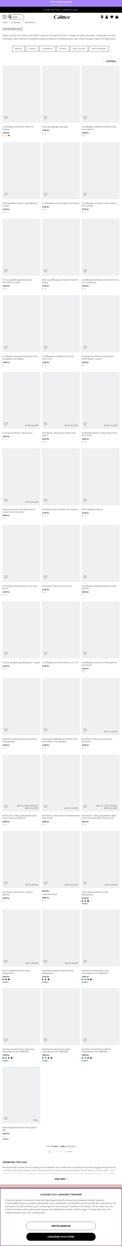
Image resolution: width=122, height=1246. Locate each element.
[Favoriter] (112, 17)
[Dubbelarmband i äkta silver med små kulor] (101, 408)
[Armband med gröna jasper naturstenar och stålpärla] (61, 1025)
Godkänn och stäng (61, 1236)
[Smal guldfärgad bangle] (61, 101)
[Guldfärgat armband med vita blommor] (61, 331)
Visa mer (61, 1179)
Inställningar (61, 1225)
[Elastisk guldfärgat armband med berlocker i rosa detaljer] (61, 714)
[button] (107, 17)
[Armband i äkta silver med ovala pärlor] (61, 408)
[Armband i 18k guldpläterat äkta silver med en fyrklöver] (21, 790)
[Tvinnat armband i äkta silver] (21, 408)
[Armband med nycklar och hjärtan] (61, 484)
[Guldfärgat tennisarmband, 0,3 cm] (61, 637)
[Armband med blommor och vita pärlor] (21, 561)
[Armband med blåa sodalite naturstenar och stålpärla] (101, 1025)
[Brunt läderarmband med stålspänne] (21, 946)
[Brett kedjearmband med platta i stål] (21, 1103)
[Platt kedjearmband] (101, 484)
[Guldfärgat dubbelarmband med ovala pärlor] (101, 101)
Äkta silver (79, 49)
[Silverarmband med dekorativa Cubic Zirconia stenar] (21, 484)
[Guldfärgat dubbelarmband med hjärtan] (101, 561)
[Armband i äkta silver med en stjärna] (21, 868)
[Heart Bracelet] (61, 868)
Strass (62, 49)
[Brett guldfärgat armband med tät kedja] (61, 255)
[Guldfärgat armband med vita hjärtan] (21, 101)
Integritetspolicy (13, 1212)
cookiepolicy (38, 1212)
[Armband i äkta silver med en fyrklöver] (101, 714)
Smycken (16, 22)
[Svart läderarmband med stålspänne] (101, 868)
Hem (5, 22)
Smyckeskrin (99, 49)
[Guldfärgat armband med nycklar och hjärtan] (101, 178)
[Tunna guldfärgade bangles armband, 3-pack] (21, 255)
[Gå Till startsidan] (61, 17)
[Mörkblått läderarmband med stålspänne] (61, 946)
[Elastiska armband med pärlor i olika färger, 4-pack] (101, 331)
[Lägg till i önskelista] (5, 117)
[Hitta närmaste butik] (102, 17)
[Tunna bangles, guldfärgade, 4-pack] (21, 637)
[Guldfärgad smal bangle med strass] (61, 178)
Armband (30, 22)
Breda (18, 49)
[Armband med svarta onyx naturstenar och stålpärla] (101, 946)
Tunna (32, 49)
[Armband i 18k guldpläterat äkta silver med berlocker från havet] (101, 790)
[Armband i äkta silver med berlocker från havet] (61, 790)
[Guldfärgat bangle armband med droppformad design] (21, 331)
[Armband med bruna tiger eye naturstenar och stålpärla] (21, 1025)
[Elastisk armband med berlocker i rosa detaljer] (21, 714)
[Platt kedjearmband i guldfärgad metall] (21, 178)
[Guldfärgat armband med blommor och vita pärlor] (101, 255)
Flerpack (47, 49)
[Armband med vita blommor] (61, 561)
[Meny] (5, 17)
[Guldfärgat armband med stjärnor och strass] (101, 637)
